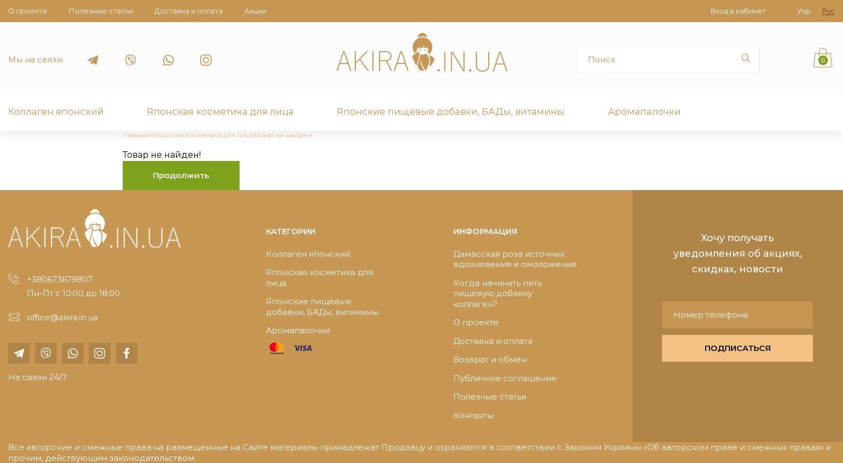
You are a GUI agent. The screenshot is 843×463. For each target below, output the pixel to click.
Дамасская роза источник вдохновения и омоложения (515, 259)
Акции (255, 10)
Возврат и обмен (489, 359)
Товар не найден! (283, 135)
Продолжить (181, 175)
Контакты (473, 415)
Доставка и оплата (188, 10)
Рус (828, 10)
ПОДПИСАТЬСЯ (738, 348)
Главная (136, 135)
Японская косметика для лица (220, 111)
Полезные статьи (101, 10)
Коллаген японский (56, 111)
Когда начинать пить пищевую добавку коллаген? (497, 293)
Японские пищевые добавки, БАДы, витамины (451, 111)
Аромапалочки (644, 111)
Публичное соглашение (505, 378)
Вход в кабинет (738, 10)
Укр (804, 10)
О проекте (27, 10)
